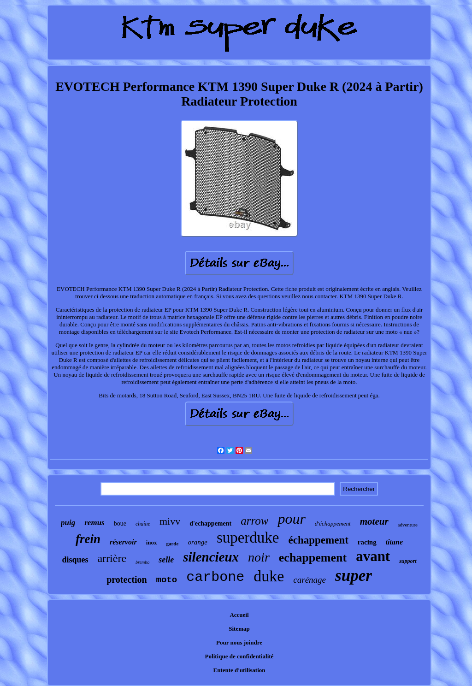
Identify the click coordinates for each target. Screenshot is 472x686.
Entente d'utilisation (239, 670)
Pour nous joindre (239, 642)
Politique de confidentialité (239, 656)
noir (259, 557)
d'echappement (210, 523)
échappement (318, 540)
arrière (111, 558)
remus (94, 522)
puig (68, 522)
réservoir (123, 542)
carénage (309, 580)
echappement (313, 557)
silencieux (211, 557)
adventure (408, 524)
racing (367, 542)
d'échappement (333, 523)
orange (197, 542)
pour (291, 518)
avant (373, 556)
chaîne (143, 523)
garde (172, 543)
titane (394, 542)
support (407, 561)
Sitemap (239, 628)
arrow (254, 520)
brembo (142, 562)
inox (151, 542)
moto (166, 580)
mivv (169, 521)
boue (120, 523)
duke (269, 576)
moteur (374, 521)
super (353, 576)
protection (126, 579)
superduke (248, 537)
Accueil (239, 614)
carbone (215, 577)
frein (88, 539)
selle (166, 559)
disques (75, 559)
